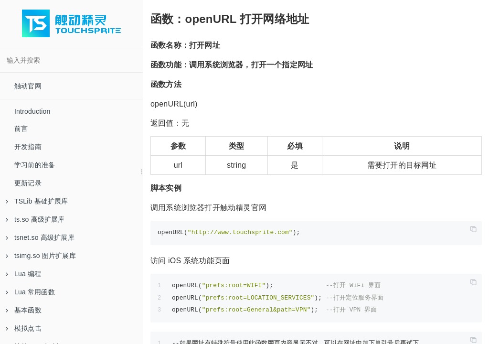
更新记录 (28, 183)
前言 (21, 128)
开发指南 (28, 146)
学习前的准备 (34, 165)
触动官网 (28, 86)
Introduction (32, 111)
